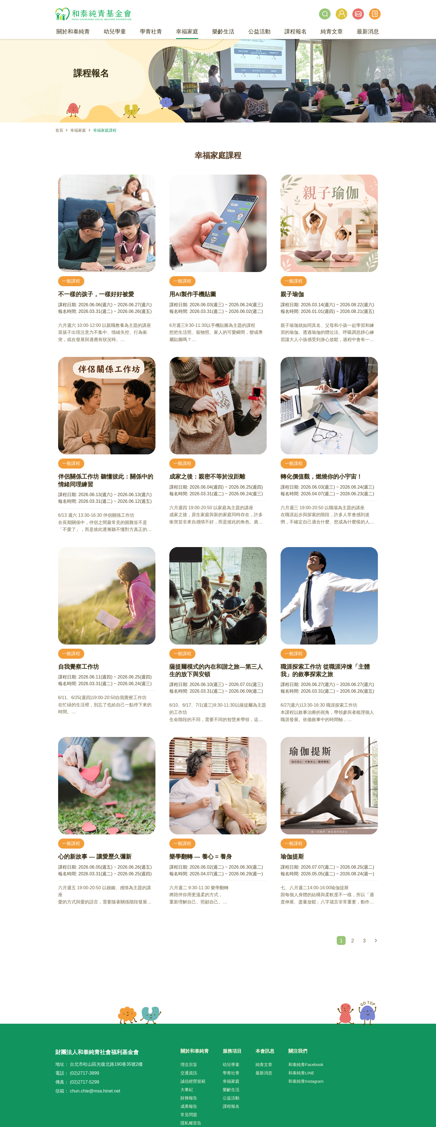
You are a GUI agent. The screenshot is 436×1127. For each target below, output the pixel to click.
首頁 (59, 130)
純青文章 (264, 1064)
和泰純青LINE (301, 1072)
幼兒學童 (231, 1064)
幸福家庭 (78, 130)
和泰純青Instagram (306, 1081)
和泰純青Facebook (305, 1064)
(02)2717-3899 (84, 1073)
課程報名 (231, 1106)
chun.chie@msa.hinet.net (95, 1091)
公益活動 (231, 1098)
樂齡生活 (231, 1089)
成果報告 (188, 1106)
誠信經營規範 (192, 1081)
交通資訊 (188, 1072)
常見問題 (188, 1114)
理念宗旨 (188, 1064)
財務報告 (188, 1098)
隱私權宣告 (190, 1123)
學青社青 (231, 1072)
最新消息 (264, 1072)
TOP (356, 1013)
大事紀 (186, 1089)
